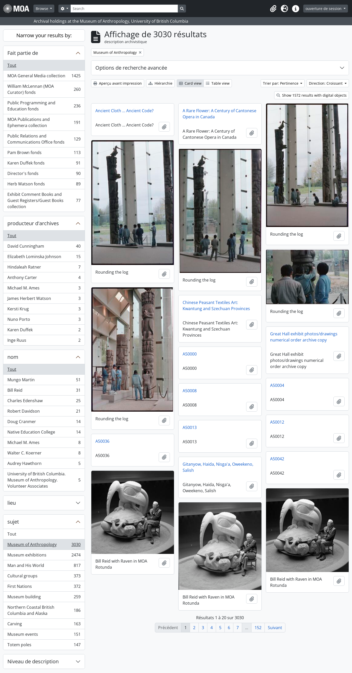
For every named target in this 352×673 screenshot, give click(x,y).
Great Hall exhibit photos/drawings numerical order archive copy (303, 337)
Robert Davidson (44, 412)
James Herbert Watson (44, 299)
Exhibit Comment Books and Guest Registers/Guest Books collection (44, 200)
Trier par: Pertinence (281, 83)
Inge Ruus (44, 341)
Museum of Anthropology (44, 545)
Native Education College (44, 433)
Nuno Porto (44, 320)
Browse (42, 8)
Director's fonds (44, 174)
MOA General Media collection (44, 77)
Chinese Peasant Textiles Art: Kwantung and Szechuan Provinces (216, 305)
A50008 (190, 390)
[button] (273, 8)
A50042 (277, 459)
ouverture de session (324, 8)
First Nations (44, 587)
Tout (11, 65)
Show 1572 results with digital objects (311, 95)
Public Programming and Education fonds (44, 106)
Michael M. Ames (44, 289)
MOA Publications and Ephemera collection (44, 122)
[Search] (124, 8)
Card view (190, 83)
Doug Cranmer (44, 422)
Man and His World (44, 566)
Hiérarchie (160, 83)
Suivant (275, 627)
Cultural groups (44, 577)
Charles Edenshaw (44, 402)
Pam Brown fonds (44, 153)
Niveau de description (33, 661)
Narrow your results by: (44, 35)
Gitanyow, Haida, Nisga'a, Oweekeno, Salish (218, 467)
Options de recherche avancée (131, 67)
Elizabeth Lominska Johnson (44, 257)
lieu (11, 502)
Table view (218, 83)
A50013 (190, 427)
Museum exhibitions (44, 556)
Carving (44, 625)
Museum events (44, 635)
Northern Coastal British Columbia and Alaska (44, 610)
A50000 (190, 354)
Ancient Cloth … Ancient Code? (124, 110)
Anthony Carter (44, 278)
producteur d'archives (33, 223)
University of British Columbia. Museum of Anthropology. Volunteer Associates (44, 480)
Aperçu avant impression (117, 83)
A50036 (102, 441)
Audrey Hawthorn (44, 464)
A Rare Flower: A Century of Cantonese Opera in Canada (219, 114)
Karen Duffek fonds (44, 164)
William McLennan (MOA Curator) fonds (44, 89)
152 (258, 627)
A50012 (277, 422)
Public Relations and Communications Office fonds (44, 139)
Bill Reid (44, 391)
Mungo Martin (44, 381)
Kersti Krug (44, 310)
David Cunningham (44, 247)
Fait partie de (22, 52)
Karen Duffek (44, 331)
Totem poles (44, 646)
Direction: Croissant (326, 83)
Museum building (44, 598)
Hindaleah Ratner (44, 268)
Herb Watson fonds (44, 185)
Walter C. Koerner (44, 454)
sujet (13, 521)
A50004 (277, 385)
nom (12, 356)
